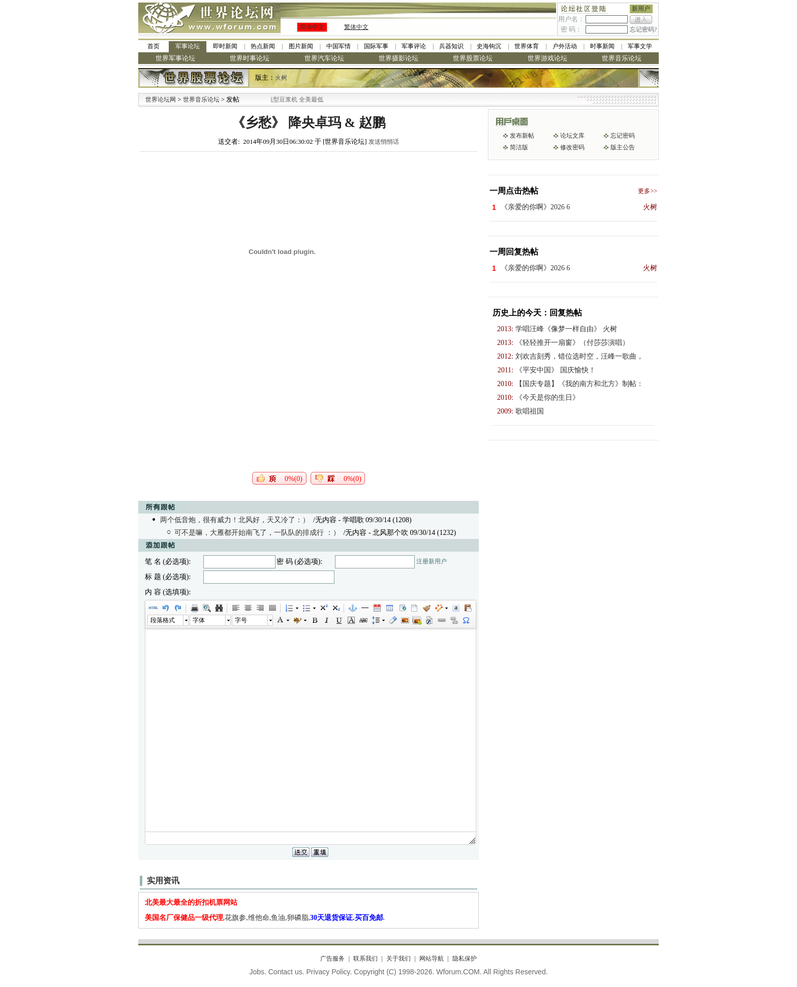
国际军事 (376, 46)
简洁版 (519, 147)
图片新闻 (301, 46)
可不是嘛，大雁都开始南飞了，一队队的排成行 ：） (257, 532)
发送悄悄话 (384, 141)
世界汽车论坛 (324, 58)
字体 (199, 620)
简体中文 (312, 26)
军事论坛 (187, 46)
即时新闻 (225, 46)
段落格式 (162, 620)
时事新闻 (602, 46)
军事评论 (414, 46)
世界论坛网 (160, 99)
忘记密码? (643, 29)
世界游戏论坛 (547, 58)
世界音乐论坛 (621, 58)
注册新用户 (431, 561)
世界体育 (526, 46)
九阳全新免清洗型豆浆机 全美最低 (293, 99)
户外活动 (565, 46)
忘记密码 (622, 135)
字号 (241, 620)
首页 (153, 46)
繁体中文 (356, 26)
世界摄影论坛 (398, 58)
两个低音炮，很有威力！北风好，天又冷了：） (235, 520)
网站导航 (431, 958)
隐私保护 (464, 958)
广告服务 (332, 958)
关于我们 (398, 958)
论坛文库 (572, 135)
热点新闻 (263, 46)
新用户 (641, 8)
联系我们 (365, 958)
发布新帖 (522, 135)
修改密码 (572, 147)
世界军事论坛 (175, 58)
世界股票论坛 (473, 58)
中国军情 (338, 46)
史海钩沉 (489, 46)
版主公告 (622, 147)
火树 (281, 77)
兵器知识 (451, 46)
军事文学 (640, 46)
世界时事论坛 (249, 58)
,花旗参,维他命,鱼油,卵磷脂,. (265, 917)
